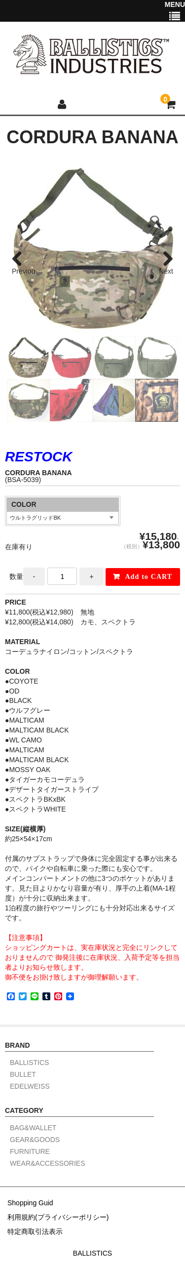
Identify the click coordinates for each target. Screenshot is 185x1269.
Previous (23, 271)
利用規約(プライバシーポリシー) (58, 1217)
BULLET (23, 1074)
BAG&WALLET (33, 1128)
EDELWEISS (30, 1086)
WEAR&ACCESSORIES (47, 1163)
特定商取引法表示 (35, 1231)
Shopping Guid (30, 1203)
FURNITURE (30, 1151)
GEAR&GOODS (35, 1140)
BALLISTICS (29, 1062)
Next (166, 271)
